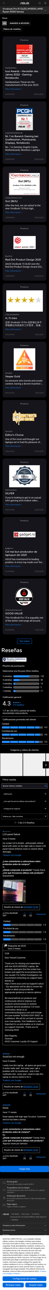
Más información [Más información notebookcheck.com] (14, 212)
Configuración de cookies (24, 1278)
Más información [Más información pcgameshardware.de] (14, 154)
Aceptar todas (35, 1285)
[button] (4, 3)
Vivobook (35, 1214)
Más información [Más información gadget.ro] (14, 566)
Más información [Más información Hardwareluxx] (14, 89)
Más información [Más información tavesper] (14, 387)
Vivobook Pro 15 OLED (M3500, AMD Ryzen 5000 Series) (23, 10)
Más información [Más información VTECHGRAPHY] (14, 329)
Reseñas (15, 1220)
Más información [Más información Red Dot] (14, 271)
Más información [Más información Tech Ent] (14, 446)
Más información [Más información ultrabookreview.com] (14, 624)
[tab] (4, 23)
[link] (24, 3)
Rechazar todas (13, 1285)
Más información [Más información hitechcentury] (14, 504)
